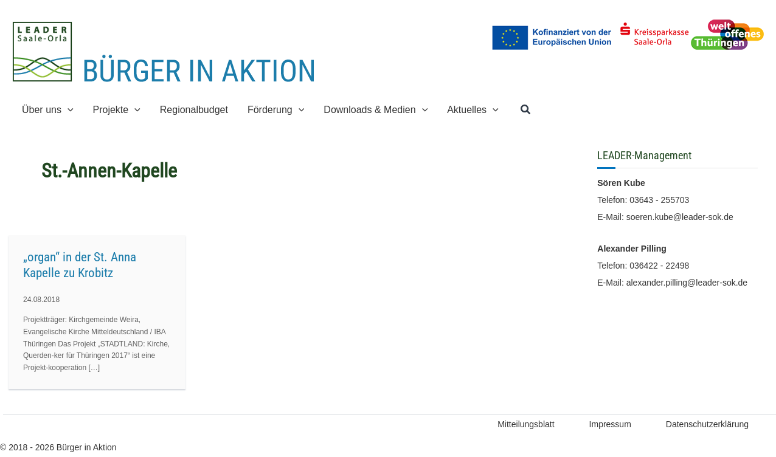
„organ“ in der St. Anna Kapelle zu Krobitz (79, 265)
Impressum (610, 424)
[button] (526, 110)
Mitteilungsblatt (525, 424)
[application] (67, 109)
